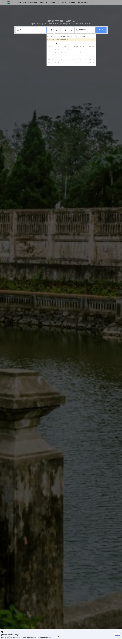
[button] (48, 43)
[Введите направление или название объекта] (32, 30)
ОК (117, 634)
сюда (50, 637)
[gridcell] (55, 49)
